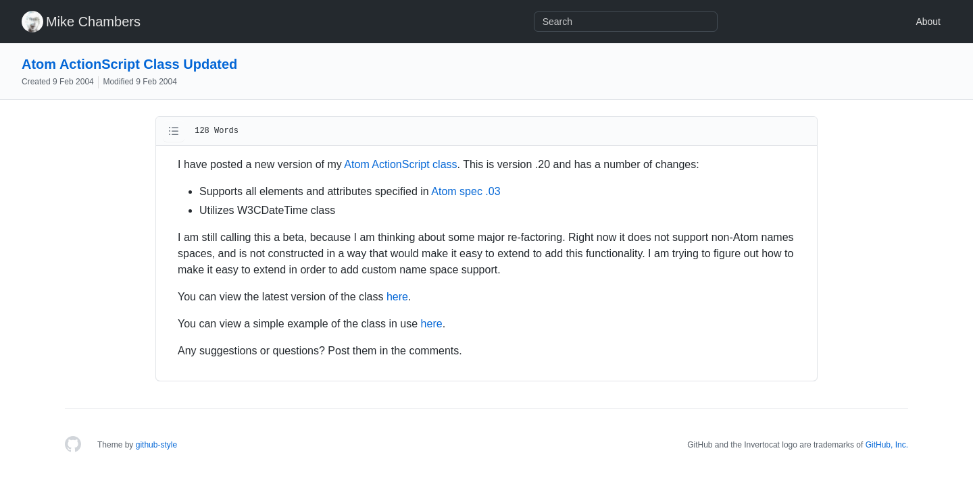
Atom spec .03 (465, 191)
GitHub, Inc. (887, 445)
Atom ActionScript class (400, 164)
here (397, 296)
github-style (156, 445)
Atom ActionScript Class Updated (129, 64)
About (928, 21)
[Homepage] (73, 445)
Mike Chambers (93, 21)
